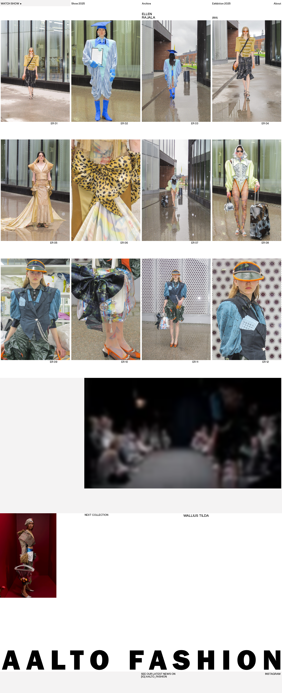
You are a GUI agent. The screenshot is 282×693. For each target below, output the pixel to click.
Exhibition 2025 (221, 4)
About (277, 4)
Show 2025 (78, 4)
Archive (146, 4)
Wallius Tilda (196, 515)
